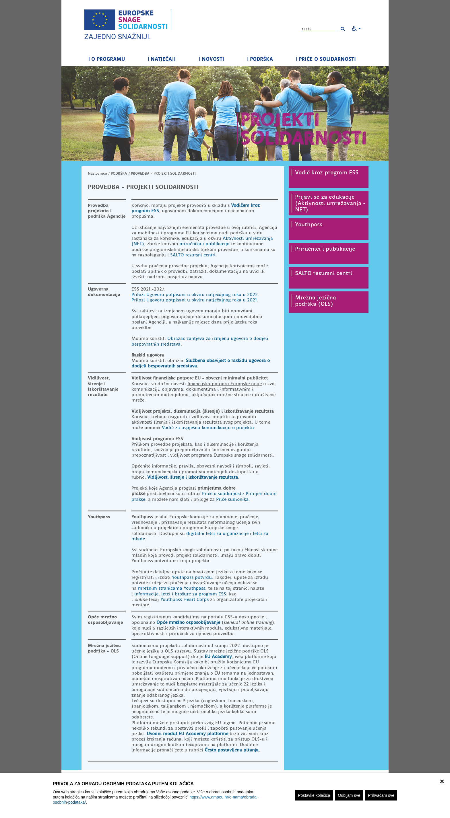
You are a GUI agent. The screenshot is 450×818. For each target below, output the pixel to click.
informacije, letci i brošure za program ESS (180, 594)
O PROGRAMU (106, 59)
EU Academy (218, 656)
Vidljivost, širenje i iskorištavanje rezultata (192, 477)
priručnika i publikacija (204, 243)
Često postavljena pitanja (232, 750)
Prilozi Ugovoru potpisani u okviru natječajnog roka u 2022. (195, 294)
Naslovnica (97, 173)
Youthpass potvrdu (192, 577)
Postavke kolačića (314, 795)
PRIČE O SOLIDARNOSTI (326, 59)
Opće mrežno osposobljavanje (188, 622)
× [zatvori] (442, 780)
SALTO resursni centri (193, 255)
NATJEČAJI (162, 59)
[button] (343, 29)
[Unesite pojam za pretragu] (320, 29)
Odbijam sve (349, 795)
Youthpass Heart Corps (184, 599)
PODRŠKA (260, 59)
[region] (225, 795)
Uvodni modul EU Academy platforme (187, 733)
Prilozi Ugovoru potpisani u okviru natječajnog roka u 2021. (194, 300)
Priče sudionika (232, 499)
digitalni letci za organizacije (217, 533)
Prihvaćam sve (381, 795)
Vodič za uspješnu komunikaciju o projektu (208, 427)
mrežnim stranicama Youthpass (171, 588)
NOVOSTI (211, 59)
